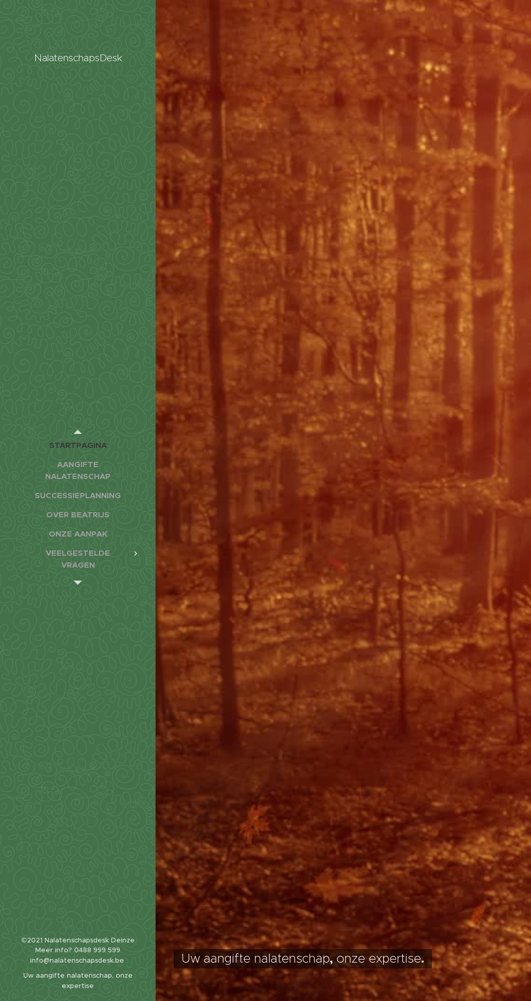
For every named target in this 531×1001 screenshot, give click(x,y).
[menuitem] (77, 445)
